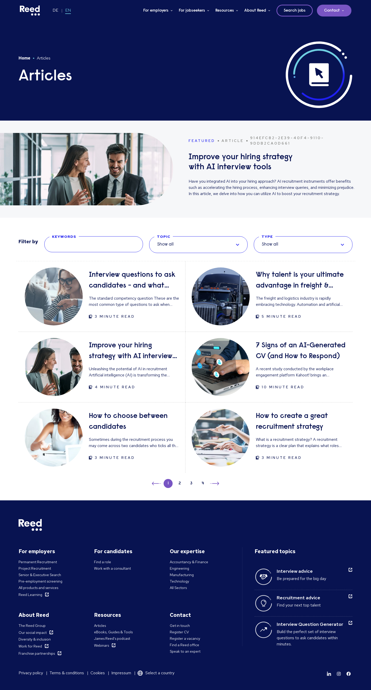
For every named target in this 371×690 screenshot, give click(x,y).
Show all (165, 244)
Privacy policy (31, 673)
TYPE (267, 236)
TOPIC (163, 236)
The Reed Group (32, 625)
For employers (155, 11)
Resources (224, 11)
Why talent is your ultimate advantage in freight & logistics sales (300, 281)
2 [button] (180, 483)
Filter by (28, 242)
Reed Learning (30, 594)
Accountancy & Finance (189, 562)
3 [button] (191, 483)
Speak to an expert (185, 651)
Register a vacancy (185, 638)
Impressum (121, 673)
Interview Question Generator (310, 624)
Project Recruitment (35, 568)
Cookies (97, 673)
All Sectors (178, 587)
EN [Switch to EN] (68, 10)
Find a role (102, 562)
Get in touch (180, 625)
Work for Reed (30, 646)
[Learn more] (329, 674)
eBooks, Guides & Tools (113, 632)
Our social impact (33, 632)
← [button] (156, 483)
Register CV (179, 632)
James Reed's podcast (112, 638)
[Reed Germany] (30, 10)
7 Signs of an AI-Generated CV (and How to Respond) (300, 351)
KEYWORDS (64, 236)
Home (24, 58)
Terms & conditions (66, 673)
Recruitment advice (298, 598)
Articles (100, 625)
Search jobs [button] (295, 11)
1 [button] (168, 483)
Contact (332, 11)
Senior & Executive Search (40, 575)
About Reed (255, 11)
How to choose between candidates (128, 422)
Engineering (179, 568)
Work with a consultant (112, 568)
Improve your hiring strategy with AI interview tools (130, 352)
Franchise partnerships (37, 653)
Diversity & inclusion (35, 639)
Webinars (101, 645)
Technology (179, 581)
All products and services (38, 587)
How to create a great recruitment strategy (292, 422)
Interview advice (295, 571)
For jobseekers (192, 11)
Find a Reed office (184, 645)
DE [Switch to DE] (55, 10)
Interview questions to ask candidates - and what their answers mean (132, 281)
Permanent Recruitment (38, 562)
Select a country (159, 673)
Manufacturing (182, 575)
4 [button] (203, 483)
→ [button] (214, 484)
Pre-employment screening (40, 581)
